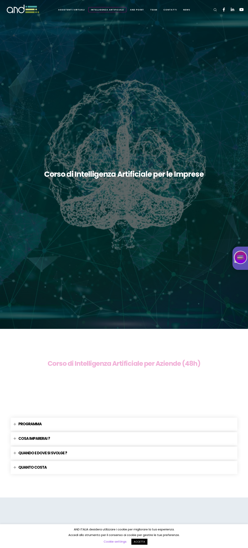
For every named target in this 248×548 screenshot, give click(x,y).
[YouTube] (238, 9)
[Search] (212, 9)
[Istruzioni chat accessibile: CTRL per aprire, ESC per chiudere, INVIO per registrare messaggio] (240, 258)
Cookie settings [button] (115, 541)
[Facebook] (221, 9)
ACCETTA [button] (139, 542)
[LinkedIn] (230, 9)
